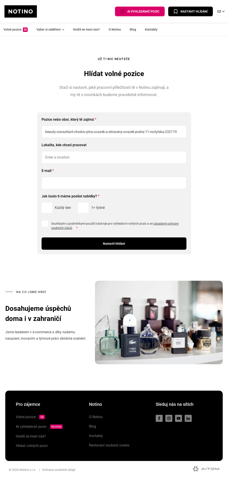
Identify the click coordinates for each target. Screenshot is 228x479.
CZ (220, 11)
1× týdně (98, 208)
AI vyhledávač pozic (39, 426)
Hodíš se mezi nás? (86, 29)
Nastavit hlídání (190, 11)
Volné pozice (16, 29)
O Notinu (115, 29)
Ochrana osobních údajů (58, 470)
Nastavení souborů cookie (109, 445)
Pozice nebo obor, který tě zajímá (69, 119)
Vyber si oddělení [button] (50, 29)
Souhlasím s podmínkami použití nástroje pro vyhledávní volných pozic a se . (115, 226)
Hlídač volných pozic (32, 446)
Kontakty (151, 29)
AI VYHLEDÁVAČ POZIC (139, 11)
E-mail (48, 171)
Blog (133, 29)
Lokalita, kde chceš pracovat (64, 145)
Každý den (63, 208)
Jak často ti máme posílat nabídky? (70, 196)
